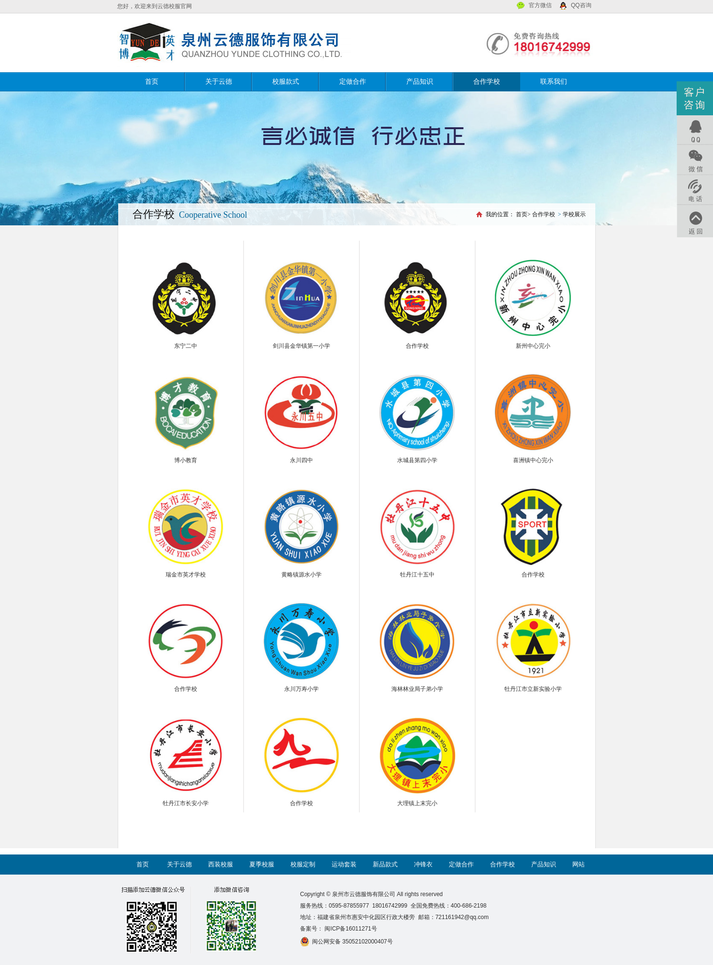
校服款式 (285, 81)
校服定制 (302, 864)
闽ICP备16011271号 (350, 928)
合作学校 (486, 81)
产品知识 (419, 81)
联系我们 (553, 81)
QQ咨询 (581, 5)
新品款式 (385, 864)
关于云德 (218, 81)
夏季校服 (261, 864)
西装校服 (220, 864)
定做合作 (352, 81)
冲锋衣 (423, 864)
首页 (151, 81)
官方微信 (540, 5)
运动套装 (344, 864)
